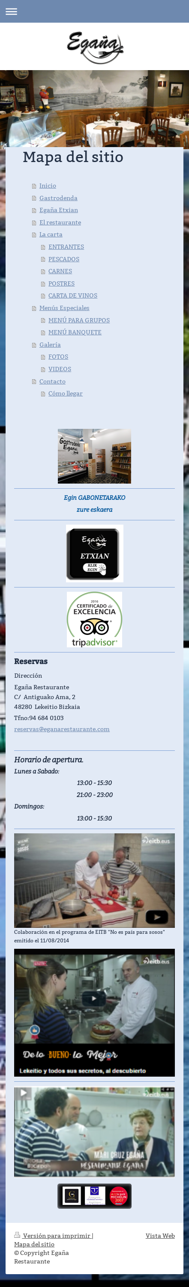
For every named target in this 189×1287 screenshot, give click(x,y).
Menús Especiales (64, 308)
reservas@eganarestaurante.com (62, 729)
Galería (50, 344)
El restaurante (60, 222)
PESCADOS (63, 259)
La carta (51, 234)
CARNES (60, 271)
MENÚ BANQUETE (75, 332)
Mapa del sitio (34, 1244)
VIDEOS (59, 369)
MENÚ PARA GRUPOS (79, 320)
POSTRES (61, 283)
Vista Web (160, 1236)
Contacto (52, 381)
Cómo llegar (65, 393)
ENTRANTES (66, 247)
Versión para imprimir (53, 1236)
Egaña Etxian (58, 210)
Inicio (47, 185)
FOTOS (58, 356)
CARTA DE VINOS (72, 295)
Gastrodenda (58, 198)
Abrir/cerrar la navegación (94, 11)
